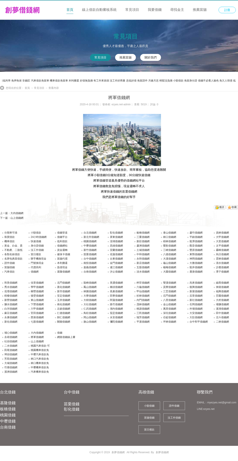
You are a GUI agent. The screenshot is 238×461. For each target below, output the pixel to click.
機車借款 (9, 241)
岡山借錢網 (90, 317)
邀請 (221, 207)
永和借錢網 (143, 258)
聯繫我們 (204, 392)
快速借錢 (36, 241)
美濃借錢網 (116, 282)
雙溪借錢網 (169, 282)
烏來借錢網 (196, 282)
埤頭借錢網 (10, 354)
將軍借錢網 (37, 337)
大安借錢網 (196, 313)
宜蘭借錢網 (116, 250)
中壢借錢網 (90, 245)
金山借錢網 (169, 304)
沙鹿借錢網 (222, 267)
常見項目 (132, 9)
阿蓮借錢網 (116, 300)
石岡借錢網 (196, 304)
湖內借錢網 (116, 308)
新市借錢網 (63, 291)
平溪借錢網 (143, 321)
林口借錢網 (169, 237)
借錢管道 (62, 232)
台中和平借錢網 (199, 321)
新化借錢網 (10, 321)
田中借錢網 (222, 313)
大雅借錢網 (196, 263)
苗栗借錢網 (90, 254)
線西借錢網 (222, 282)
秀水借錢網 (10, 287)
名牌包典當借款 (13, 258)
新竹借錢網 (90, 250)
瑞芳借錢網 (143, 317)
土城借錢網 (143, 250)
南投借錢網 (90, 263)
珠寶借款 (9, 237)
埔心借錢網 (10, 332)
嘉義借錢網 (90, 267)
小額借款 (36, 232)
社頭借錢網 (10, 341)
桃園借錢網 (90, 241)
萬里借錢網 (169, 308)
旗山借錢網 (90, 321)
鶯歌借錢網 (169, 245)
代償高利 (36, 267)
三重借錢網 (143, 237)
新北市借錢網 (91, 237)
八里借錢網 (169, 300)
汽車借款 (9, 271)
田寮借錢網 (116, 295)
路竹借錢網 (116, 304)
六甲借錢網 (37, 308)
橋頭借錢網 (116, 287)
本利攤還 (62, 263)
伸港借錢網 (222, 287)
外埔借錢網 (196, 308)
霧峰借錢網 (222, 250)
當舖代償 (62, 258)
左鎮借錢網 (63, 308)
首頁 (69, 9)
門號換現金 (37, 263)
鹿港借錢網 (196, 271)
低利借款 (62, 241)
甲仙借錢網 (143, 291)
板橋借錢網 (143, 232)
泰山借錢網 (169, 232)
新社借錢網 (196, 300)
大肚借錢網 (196, 317)
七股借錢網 (37, 321)
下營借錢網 (37, 304)
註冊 (227, 10)
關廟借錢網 (63, 321)
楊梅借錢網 (169, 267)
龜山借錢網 (169, 263)
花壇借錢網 (10, 291)
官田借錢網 (37, 313)
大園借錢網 (169, 271)
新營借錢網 (10, 300)
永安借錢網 (116, 317)
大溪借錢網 (169, 258)
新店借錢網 (143, 263)
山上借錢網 (16, 217)
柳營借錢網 (37, 291)
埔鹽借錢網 (222, 304)
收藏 (234, 207)
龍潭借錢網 (196, 241)
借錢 (59, 332)
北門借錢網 (63, 282)
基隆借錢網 (63, 271)
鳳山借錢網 (90, 287)
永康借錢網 (10, 317)
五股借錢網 (143, 267)
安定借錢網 (63, 295)
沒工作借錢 (37, 250)
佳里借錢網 (37, 282)
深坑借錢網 (169, 313)
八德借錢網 (169, 254)
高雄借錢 (146, 392)
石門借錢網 (169, 295)
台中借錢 (71, 392)
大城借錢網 (10, 363)
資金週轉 (62, 250)
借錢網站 (62, 245)
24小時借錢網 (39, 237)
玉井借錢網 (63, 300)
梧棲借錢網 (10, 295)
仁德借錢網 (63, 313)
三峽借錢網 (169, 250)
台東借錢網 (116, 258)
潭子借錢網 (222, 271)
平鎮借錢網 (196, 237)
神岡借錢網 (196, 258)
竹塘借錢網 (10, 367)
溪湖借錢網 (222, 308)
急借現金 (62, 267)
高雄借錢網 (116, 245)
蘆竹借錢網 (196, 232)
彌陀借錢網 (116, 321)
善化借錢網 (63, 287)
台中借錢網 (90, 258)
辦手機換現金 (38, 258)
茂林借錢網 (143, 304)
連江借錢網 (116, 267)
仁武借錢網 (90, 308)
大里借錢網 (222, 241)
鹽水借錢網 (10, 304)
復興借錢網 (196, 287)
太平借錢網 (222, 245)
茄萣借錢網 (116, 313)
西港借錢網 (37, 317)
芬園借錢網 (222, 295)
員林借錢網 (222, 232)
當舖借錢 (9, 267)
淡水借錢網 (143, 271)
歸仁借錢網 (63, 317)
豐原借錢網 (196, 250)
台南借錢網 (90, 271)
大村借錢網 (222, 300)
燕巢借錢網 (116, 291)
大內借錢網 (16, 213)
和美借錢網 (10, 282)
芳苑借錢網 (10, 358)
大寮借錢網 (90, 295)
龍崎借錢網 (90, 282)
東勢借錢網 (196, 254)
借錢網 (35, 271)
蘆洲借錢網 (143, 245)
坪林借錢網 (169, 321)
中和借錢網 (143, 254)
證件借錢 (9, 263)
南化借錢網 (63, 304)
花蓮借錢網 (116, 254)
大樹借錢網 (90, 300)
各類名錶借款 (12, 254)
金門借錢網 (116, 263)
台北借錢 (8, 392)
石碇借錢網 (169, 317)
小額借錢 (149, 405)
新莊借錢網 (143, 241)
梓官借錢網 (143, 282)
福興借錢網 (222, 291)
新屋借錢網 (196, 291)
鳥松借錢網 (90, 313)
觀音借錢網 (196, 245)
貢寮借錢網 (169, 287)
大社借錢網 (90, 304)
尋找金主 (177, 9)
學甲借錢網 (37, 287)
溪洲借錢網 (10, 371)
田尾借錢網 (10, 350)
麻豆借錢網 (10, 313)
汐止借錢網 (116, 271)
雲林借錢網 (222, 258)
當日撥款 (36, 254)
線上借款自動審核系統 (99, 9)
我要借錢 (155, 9)
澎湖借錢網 (116, 241)
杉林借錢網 (143, 295)
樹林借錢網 (169, 241)
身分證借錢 (37, 245)
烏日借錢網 (222, 254)
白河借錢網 (10, 308)
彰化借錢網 (116, 232)
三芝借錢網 (169, 291)
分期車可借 (10, 232)
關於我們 (151, 57)
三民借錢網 (143, 313)
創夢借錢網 (118, 452)
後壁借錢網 (37, 295)
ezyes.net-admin (121, 104)
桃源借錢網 (143, 308)
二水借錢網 (10, 345)
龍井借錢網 (196, 267)
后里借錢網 (196, 295)
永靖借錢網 (10, 337)
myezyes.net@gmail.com (221, 402)
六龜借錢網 (143, 287)
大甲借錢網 (222, 237)
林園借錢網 (90, 291)
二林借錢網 (222, 321)
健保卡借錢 (63, 254)
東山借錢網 (37, 300)
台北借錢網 (90, 232)
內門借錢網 (143, 300)
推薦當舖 (200, 9)
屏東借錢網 (116, 237)
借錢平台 (62, 237)
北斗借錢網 (222, 317)
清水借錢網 (222, 263)
